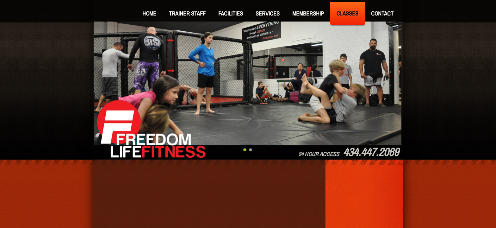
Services (268, 13)
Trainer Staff (187, 13)
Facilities (230, 13)
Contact (382, 13)
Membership (308, 13)
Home (149, 13)
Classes (347, 13)
